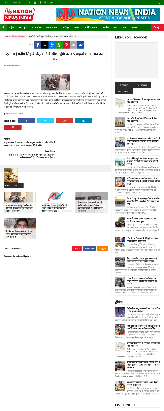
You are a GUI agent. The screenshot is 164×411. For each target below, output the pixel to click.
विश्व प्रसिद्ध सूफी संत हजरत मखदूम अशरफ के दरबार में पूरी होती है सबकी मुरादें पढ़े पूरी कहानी (142, 155)
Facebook (89, 236)
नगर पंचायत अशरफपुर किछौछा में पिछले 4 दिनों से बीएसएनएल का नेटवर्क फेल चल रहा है (54, 195)
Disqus (77, 236)
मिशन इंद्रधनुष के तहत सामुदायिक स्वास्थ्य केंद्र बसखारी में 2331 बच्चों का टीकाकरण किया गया (143, 195)
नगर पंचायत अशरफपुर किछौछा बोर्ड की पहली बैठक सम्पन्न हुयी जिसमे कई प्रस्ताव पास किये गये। (19, 195)
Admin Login (16, 2)
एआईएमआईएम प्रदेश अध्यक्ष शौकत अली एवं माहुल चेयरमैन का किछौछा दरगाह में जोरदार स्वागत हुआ (143, 135)
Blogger (102, 236)
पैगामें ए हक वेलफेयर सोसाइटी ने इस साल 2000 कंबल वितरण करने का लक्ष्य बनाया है (19, 221)
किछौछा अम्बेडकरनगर (19, 36)
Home (7, 2)
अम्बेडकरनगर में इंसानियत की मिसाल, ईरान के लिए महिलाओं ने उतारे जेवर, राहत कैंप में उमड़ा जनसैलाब (143, 358)
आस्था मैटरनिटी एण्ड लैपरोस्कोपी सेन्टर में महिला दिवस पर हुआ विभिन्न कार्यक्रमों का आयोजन (142, 275)
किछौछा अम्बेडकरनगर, (13, 65)
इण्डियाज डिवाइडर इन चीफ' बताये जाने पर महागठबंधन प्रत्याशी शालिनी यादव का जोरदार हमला (143, 175)
